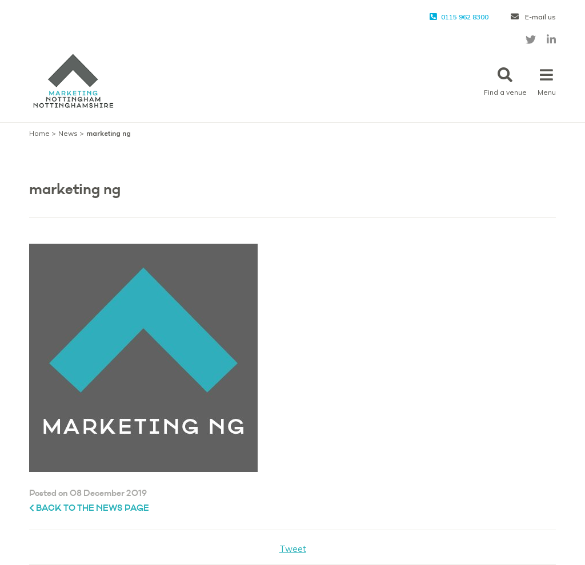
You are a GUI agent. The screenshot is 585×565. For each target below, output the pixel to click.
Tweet (292, 548)
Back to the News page (89, 508)
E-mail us (533, 17)
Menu (547, 81)
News (68, 133)
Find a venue (505, 81)
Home (39, 133)
